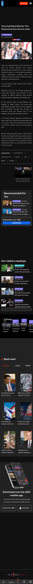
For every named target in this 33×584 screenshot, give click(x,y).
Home (3, 581)
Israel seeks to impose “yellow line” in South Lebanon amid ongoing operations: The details (7, 423)
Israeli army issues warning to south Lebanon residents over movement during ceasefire (24, 423)
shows (24, 581)
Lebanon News (16, 201)
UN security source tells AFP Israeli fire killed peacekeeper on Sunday (22, 294)
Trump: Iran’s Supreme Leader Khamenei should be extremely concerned (23, 271)
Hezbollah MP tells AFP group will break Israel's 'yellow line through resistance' (20, 213)
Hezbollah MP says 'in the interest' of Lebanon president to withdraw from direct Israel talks (21, 205)
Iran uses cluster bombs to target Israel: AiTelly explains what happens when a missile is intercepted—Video (7, 331)
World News (5, 321)
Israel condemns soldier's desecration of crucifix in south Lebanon (8, 452)
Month (28, 365)
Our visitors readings (13, 261)
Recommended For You (15, 195)
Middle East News (19, 265)
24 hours (6, 365)
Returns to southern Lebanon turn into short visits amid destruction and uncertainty (24, 394)
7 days (17, 365)
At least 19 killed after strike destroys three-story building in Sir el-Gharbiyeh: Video (16, 330)
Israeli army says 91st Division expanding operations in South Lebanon (22, 283)
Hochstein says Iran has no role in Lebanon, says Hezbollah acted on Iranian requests (7, 394)
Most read (9, 359)
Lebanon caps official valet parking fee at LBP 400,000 (22, 306)
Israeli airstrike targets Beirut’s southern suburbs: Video (24, 329)
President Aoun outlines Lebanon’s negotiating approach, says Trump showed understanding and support (24, 452)
